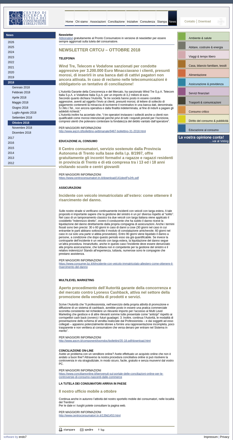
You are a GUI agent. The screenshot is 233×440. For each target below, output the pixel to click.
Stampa (162, 21)
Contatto (190, 21)
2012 (11, 163)
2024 (11, 52)
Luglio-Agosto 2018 (24, 112)
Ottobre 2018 (20, 122)
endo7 (23, 437)
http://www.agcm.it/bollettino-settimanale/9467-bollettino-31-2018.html (102, 131)
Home (69, 21)
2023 (11, 57)
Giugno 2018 (20, 107)
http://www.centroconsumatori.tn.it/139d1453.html (90, 415)
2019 (11, 77)
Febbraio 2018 (21, 92)
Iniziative (132, 21)
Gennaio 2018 (21, 87)
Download (204, 21)
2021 (11, 67)
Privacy (224, 437)
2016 (11, 142)
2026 (11, 42)
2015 (11, 148)
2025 (11, 47)
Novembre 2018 (22, 127)
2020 (11, 72)
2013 (11, 158)
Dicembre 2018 (21, 132)
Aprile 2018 (19, 97)
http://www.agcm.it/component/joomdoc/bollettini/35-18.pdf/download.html (105, 340)
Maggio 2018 (20, 102)
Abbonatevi (66, 38)
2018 (11, 82)
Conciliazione (116, 21)
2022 (11, 62)
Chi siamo (81, 21)
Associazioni (98, 21)
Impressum (211, 437)
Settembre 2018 (22, 117)
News (172, 21)
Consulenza (147, 21)
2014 (11, 153)
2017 (11, 138)
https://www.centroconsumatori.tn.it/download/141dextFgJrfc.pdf (99, 178)
